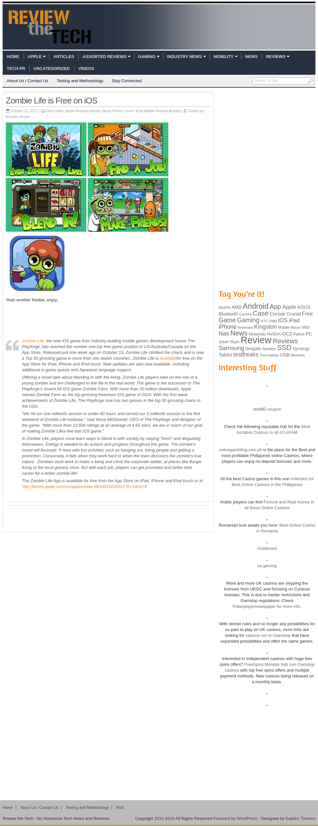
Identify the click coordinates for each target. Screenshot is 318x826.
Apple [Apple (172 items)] (289, 307)
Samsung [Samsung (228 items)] (231, 348)
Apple (35, 56)
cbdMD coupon (267, 409)
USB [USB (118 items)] (284, 354)
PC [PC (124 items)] (309, 333)
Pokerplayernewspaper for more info (266, 606)
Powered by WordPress (235, 818)
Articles (63, 56)
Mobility (224, 56)
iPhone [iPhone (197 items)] (228, 327)
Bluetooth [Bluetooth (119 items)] (228, 313)
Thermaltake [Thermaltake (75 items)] (269, 355)
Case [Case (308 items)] (261, 313)
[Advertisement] (108, 518)
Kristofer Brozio (18, 117)
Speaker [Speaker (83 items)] (269, 349)
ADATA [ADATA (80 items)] (224, 307)
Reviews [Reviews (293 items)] (285, 341)
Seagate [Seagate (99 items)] (253, 348)
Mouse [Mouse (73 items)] (296, 327)
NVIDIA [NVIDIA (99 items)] (274, 334)
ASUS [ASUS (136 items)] (304, 307)
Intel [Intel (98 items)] (273, 320)
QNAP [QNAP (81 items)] (224, 342)
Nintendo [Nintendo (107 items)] (257, 334)
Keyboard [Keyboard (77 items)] (245, 327)
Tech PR (16, 68)
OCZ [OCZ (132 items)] (287, 333)
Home (13, 56)
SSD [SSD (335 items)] (284, 348)
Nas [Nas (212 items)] (224, 333)
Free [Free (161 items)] (307, 313)
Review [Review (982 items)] (256, 340)
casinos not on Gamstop (267, 635)
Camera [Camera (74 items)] (245, 314)
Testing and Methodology (80, 80)
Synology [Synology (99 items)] (301, 348)
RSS (120, 807)
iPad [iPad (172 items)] (294, 320)
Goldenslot (267, 548)
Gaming (146, 56)
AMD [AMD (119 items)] (237, 307)
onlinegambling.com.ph (240, 449)
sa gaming (267, 565)
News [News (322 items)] (238, 333)
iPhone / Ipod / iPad (127, 111)
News (251, 56)
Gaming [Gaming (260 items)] (248, 320)
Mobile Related (156, 111)
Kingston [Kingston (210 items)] (265, 327)
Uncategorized (52, 68)
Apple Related (76, 111)
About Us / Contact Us (27, 80)
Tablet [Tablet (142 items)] (225, 354)
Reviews (275, 56)
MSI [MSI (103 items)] (306, 327)
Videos (86, 68)
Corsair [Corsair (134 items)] (277, 313)
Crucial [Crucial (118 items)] (293, 313)
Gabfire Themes (300, 818)
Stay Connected (127, 80)
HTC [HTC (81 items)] (264, 321)
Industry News (184, 56)
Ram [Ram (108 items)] (235, 341)
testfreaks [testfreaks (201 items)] (245, 354)
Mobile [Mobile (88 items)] (283, 327)
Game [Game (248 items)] (227, 320)
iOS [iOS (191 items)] (283, 320)
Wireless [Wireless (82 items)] (298, 355)
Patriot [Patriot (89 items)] (299, 334)
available (168, 358)
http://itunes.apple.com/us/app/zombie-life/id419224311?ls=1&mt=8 (84, 486)
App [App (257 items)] (275, 306)
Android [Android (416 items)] (256, 306)
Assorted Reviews (104, 56)
